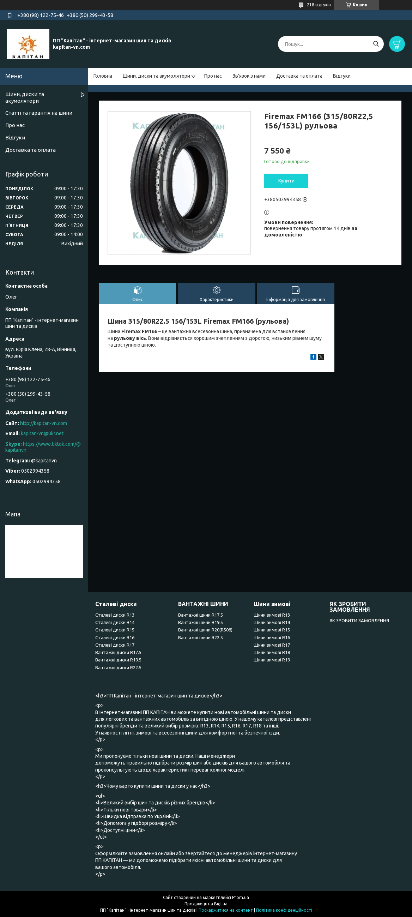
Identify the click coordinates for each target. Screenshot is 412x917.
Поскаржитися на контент (226, 910)
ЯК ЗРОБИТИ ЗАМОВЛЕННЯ (359, 620)
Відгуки (342, 76)
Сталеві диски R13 (114, 614)
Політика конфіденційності (284, 910)
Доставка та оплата (299, 76)
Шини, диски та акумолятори (156, 76)
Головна (102, 76)
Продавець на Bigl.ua (206, 903)
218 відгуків (319, 4)
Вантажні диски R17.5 (118, 652)
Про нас (213, 76)
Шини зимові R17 (272, 644)
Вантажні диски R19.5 (118, 659)
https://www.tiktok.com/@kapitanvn (43, 447)
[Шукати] (376, 44)
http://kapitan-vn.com (43, 423)
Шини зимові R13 (272, 614)
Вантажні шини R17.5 (200, 614)
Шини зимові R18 (272, 652)
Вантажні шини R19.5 (200, 622)
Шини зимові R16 (272, 637)
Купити (286, 181)
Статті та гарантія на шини (38, 113)
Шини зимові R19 (272, 659)
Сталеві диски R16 (114, 637)
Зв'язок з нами (249, 76)
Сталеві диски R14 (114, 622)
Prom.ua (240, 897)
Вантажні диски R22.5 (118, 667)
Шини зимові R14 (272, 622)
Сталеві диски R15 (114, 629)
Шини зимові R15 (272, 629)
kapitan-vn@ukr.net (42, 433)
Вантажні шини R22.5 (200, 637)
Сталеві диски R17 (114, 644)
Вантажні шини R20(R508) (205, 629)
